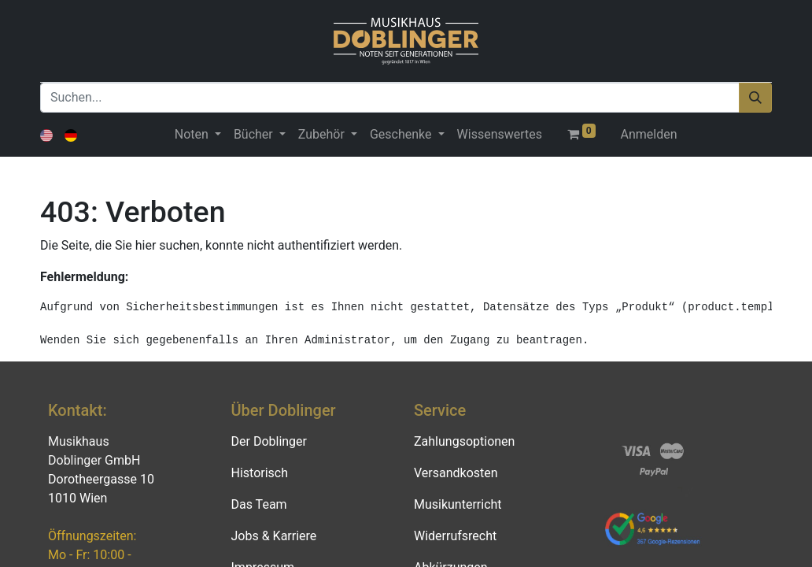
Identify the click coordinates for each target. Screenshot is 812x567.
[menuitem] (499, 134)
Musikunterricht (458, 504)
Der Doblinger (269, 441)
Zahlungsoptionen (464, 441)
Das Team (259, 504)
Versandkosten (456, 472)
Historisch (260, 472)
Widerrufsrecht (455, 535)
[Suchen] (755, 98)
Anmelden (649, 134)
